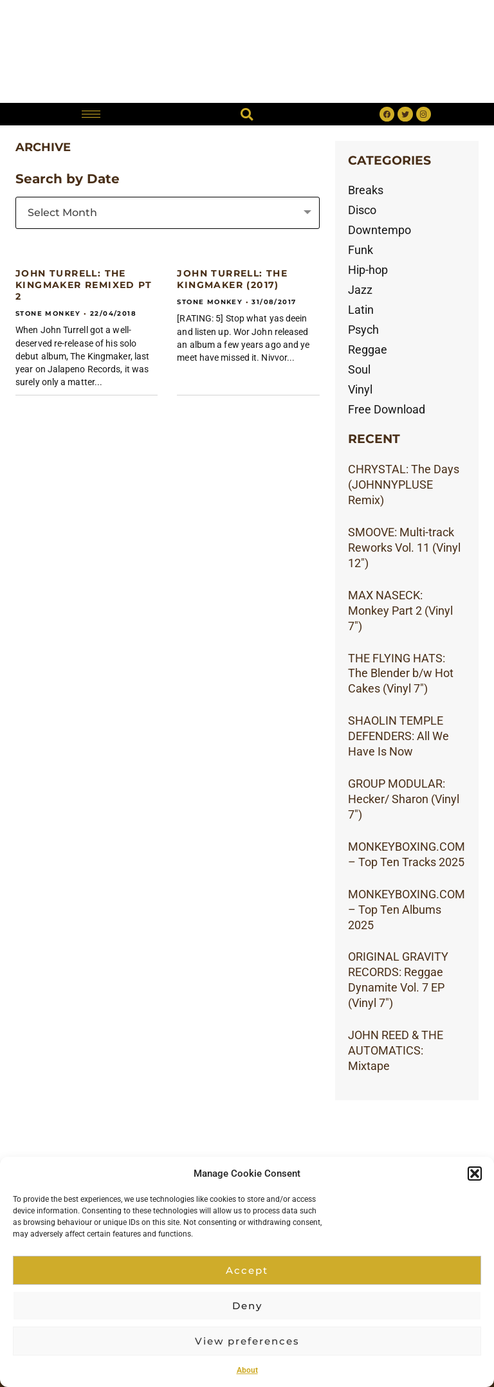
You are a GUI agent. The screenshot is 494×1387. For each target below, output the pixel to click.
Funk (360, 250)
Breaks (365, 190)
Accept (247, 1270)
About (247, 1370)
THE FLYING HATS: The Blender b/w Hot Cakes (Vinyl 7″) (400, 673)
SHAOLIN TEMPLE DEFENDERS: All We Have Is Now (398, 736)
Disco (362, 210)
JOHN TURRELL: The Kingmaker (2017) (232, 279)
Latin (361, 309)
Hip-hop (368, 269)
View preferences (247, 1341)
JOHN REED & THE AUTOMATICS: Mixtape (395, 1050)
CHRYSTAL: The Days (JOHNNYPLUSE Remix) (403, 484)
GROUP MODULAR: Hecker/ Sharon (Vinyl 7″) (403, 799)
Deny (247, 1306)
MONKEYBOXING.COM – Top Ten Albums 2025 (406, 909)
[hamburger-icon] (91, 114)
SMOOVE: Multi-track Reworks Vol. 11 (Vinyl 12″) (404, 547)
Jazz (360, 289)
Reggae (367, 349)
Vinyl (360, 389)
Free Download (386, 409)
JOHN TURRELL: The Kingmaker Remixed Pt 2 (83, 284)
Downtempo (379, 230)
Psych (363, 329)
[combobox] (167, 213)
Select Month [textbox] (62, 212)
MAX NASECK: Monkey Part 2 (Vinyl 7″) (400, 610)
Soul (359, 369)
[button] (474, 1173)
